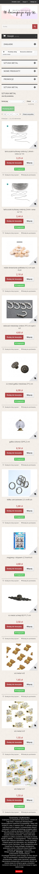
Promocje (9, 79)
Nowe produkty (12, 71)
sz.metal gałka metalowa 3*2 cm (19, 384)
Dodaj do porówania (29, 175)
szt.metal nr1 (19, 789)
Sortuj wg (5, 101)
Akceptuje (19, 871)
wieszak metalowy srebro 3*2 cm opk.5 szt (19, 327)
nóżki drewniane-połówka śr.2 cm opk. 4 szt (19, 268)
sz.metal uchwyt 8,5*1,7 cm (19, 615)
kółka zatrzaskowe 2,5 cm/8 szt (19, 499)
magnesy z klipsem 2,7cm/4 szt (19, 557)
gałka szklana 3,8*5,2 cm (19, 441)
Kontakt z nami (16, 1)
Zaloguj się (33, 1)
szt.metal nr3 (19, 731)
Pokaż (29, 101)
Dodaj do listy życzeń (12, 175)
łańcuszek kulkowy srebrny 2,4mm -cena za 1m (19, 152)
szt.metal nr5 (19, 673)
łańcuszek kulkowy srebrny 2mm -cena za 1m (19, 210)
